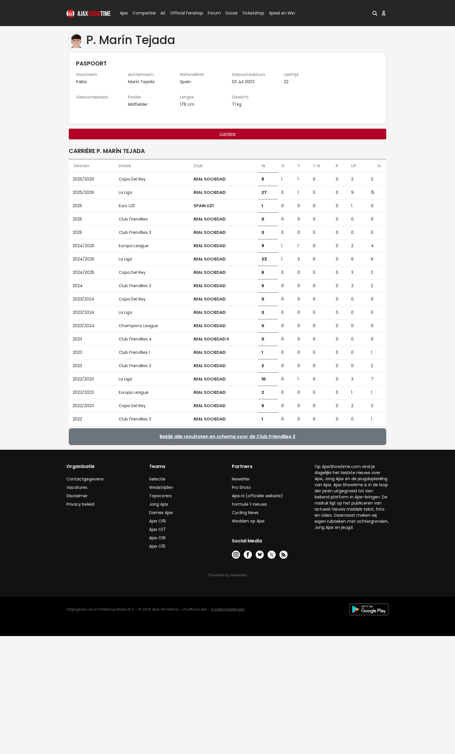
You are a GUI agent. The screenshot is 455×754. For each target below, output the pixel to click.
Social (230, 13)
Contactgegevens (85, 479)
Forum (214, 13)
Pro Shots (241, 487)
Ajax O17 (157, 529)
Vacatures (76, 487)
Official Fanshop (183, 13)
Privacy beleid (80, 504)
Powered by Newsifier (227, 575)
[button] (375, 13)
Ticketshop (253, 13)
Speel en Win (282, 13)
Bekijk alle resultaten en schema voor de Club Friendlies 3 (227, 436)
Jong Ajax (158, 504)
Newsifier (241, 479)
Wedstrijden (161, 487)
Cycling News (245, 513)
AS (162, 13)
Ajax (123, 13)
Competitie (142, 13)
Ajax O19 (157, 521)
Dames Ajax (161, 513)
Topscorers (160, 496)
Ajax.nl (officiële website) (257, 496)
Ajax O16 (157, 538)
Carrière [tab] (227, 134)
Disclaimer (77, 496)
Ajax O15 (157, 546)
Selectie (157, 479)
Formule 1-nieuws (249, 504)
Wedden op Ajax (248, 521)
